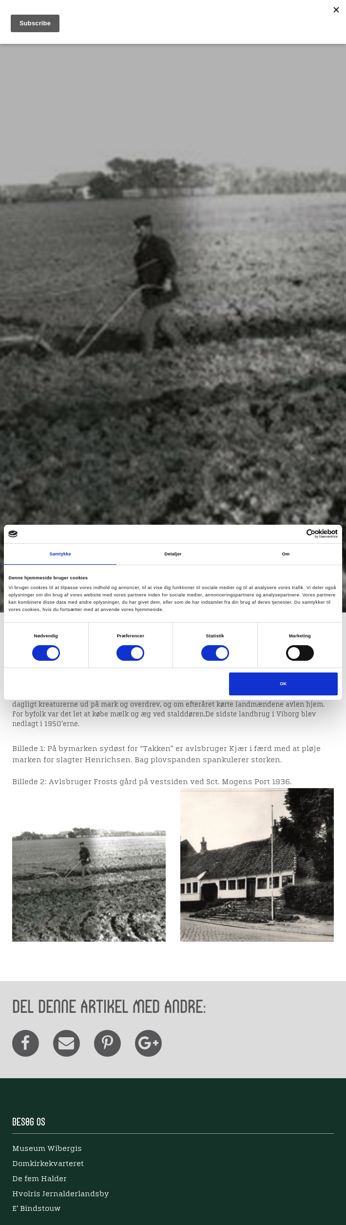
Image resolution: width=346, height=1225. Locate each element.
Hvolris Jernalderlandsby (60, 1194)
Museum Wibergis (47, 1149)
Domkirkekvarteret (48, 1164)
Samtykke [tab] (60, 554)
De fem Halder (39, 1179)
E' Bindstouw (36, 1209)
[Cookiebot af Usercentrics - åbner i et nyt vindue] (295, 533)
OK (283, 683)
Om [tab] (285, 554)
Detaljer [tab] (172, 554)
